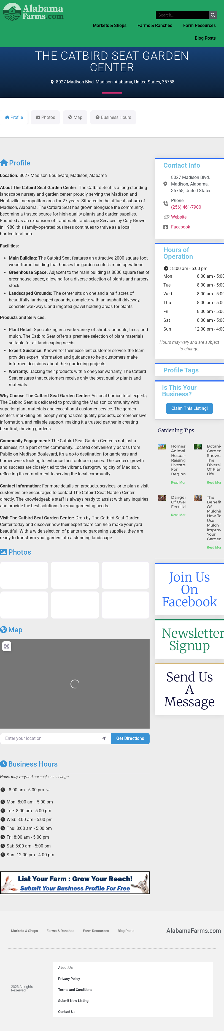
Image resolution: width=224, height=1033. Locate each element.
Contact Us (66, 1012)
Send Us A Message (189, 689)
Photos (15, 552)
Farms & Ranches (154, 25)
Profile (15, 163)
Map (11, 630)
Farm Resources (199, 25)
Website (179, 217)
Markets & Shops (109, 25)
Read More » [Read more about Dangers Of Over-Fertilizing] (180, 515)
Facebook (180, 227)
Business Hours (29, 764)
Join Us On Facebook (189, 589)
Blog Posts (205, 38)
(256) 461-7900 (186, 207)
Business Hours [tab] (113, 117)
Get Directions (130, 738)
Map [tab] (75, 117)
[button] (75, 790)
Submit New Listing (73, 1001)
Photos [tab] (45, 117)
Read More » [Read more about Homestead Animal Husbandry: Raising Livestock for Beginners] (180, 482)
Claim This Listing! (189, 408)
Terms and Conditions (75, 990)
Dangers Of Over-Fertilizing (181, 502)
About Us (65, 968)
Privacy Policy (69, 979)
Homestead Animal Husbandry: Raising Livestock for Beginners (182, 460)
